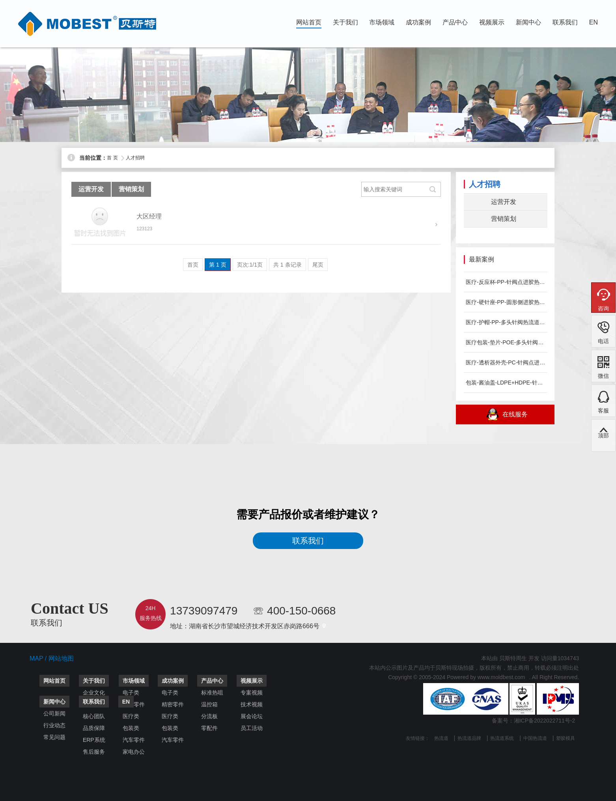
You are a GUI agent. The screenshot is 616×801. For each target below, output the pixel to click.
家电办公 (134, 752)
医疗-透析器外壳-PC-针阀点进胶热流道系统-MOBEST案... (505, 362)
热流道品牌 (469, 738)
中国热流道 (535, 738)
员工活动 (252, 728)
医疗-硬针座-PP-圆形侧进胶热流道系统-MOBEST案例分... (505, 302)
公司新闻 (54, 713)
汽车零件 (134, 740)
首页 (192, 264)
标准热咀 (212, 692)
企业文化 (94, 692)
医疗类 (131, 716)
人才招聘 (135, 158)
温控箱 (209, 704)
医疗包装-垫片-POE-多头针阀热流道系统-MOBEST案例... (505, 342)
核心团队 (94, 716)
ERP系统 (94, 740)
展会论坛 (252, 716)
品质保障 (94, 728)
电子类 (131, 692)
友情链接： (417, 738)
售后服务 (94, 752)
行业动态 (54, 725)
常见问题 (54, 737)
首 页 (112, 158)
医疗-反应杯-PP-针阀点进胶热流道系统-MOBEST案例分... (505, 282)
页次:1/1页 (250, 264)
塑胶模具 (565, 738)
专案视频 (252, 692)
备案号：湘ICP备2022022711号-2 (533, 720)
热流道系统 (502, 738)
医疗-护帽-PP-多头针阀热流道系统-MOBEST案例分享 (505, 322)
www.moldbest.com (501, 677)
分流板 (209, 716)
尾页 (317, 264)
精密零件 (173, 704)
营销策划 (131, 189)
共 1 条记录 (287, 264)
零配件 (209, 728)
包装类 (131, 728)
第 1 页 (217, 264)
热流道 (441, 738)
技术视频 (252, 704)
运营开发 (91, 189)
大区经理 (149, 216)
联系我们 (308, 540)
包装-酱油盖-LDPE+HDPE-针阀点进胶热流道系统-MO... (505, 382)
